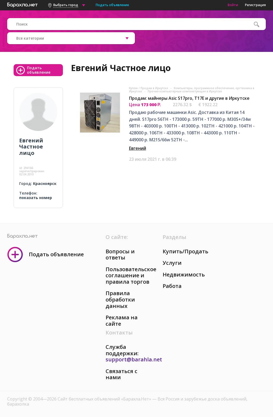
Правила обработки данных (120, 299)
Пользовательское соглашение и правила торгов (131, 275)
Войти (233, 5)
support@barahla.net (134, 359)
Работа (172, 286)
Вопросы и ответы (120, 254)
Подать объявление (112, 5)
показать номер (35, 197)
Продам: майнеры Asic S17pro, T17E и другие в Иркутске (189, 98)
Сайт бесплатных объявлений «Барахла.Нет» (105, 399)
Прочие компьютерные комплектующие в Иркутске (185, 91)
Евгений (137, 148)
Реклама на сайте (122, 320)
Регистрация (255, 5)
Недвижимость (184, 274)
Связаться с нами (121, 374)
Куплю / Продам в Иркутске (149, 88)
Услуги (172, 262)
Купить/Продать (185, 251)
